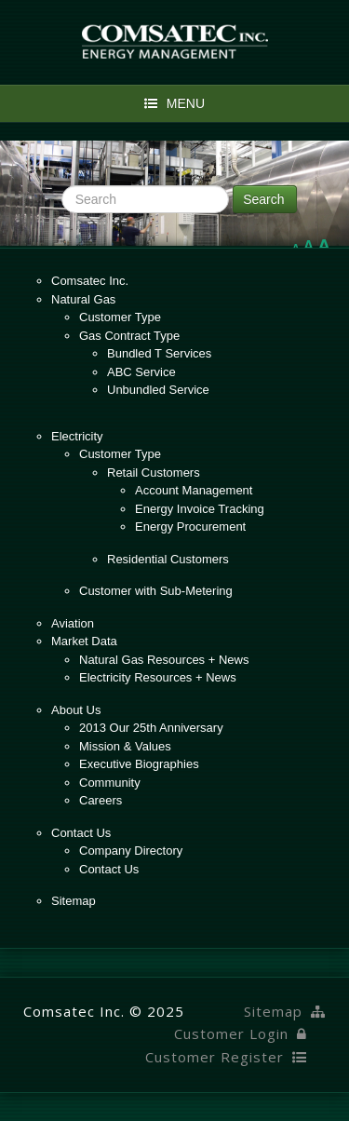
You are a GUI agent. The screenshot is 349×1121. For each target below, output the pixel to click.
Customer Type (120, 317)
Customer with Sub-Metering (156, 591)
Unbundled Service (158, 390)
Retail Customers (153, 472)
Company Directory (130, 851)
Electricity (77, 436)
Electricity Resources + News (157, 677)
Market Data (84, 641)
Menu (174, 103)
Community (110, 783)
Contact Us (81, 833)
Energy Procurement (190, 526)
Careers (100, 800)
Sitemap (73, 901)
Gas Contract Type (129, 336)
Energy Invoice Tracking (199, 509)
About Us (76, 710)
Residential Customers (168, 559)
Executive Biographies (139, 764)
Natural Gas (83, 299)
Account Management (193, 490)
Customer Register (226, 1056)
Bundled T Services (159, 353)
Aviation (72, 623)
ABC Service (141, 372)
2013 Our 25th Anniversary (151, 728)
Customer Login (240, 1033)
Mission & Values (125, 746)
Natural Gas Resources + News (163, 660)
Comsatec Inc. (89, 281)
